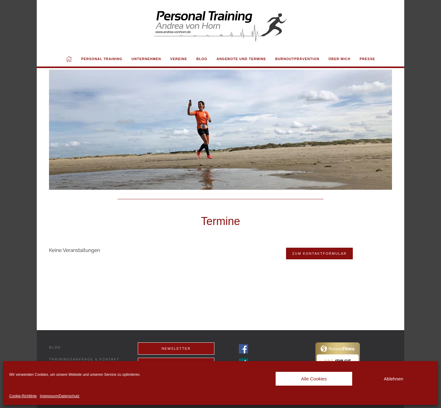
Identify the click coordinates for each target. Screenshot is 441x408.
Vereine (178, 59)
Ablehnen (393, 378)
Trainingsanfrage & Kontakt (84, 359)
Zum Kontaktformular (319, 253)
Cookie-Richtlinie (23, 396)
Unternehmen (146, 59)
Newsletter (175, 348)
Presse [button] (367, 59)
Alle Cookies (313, 378)
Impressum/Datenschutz (59, 396)
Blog (201, 59)
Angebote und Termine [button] (241, 59)
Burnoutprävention (297, 59)
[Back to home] (220, 25)
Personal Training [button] (101, 59)
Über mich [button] (339, 59)
